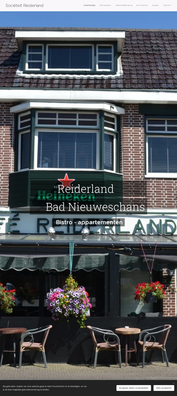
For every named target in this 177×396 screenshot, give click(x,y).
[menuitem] (148, 5)
